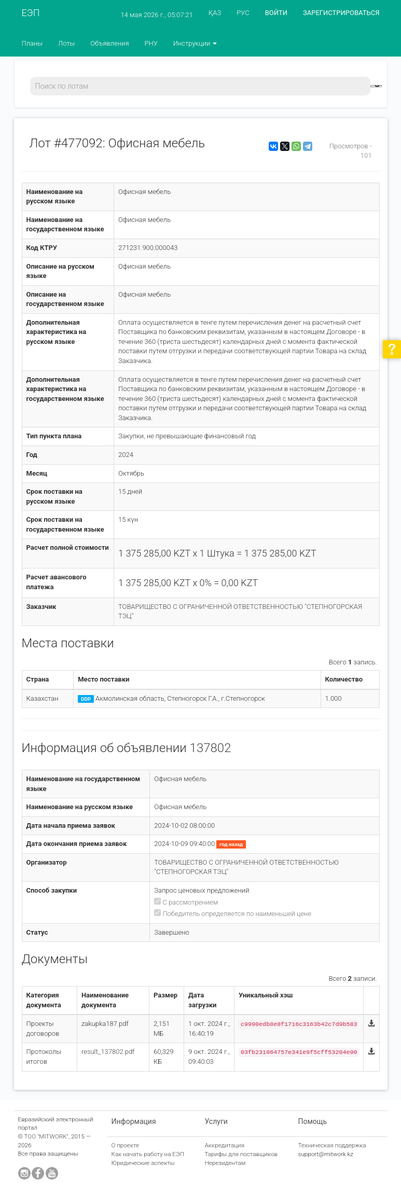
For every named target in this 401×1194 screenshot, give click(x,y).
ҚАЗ (215, 13)
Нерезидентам (225, 1163)
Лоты (66, 43)
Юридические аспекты (143, 1163)
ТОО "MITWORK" (46, 1136)
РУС (243, 13)
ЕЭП (31, 12)
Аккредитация (225, 1145)
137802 (210, 748)
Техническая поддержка (332, 1145)
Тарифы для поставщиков (241, 1154)
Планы (32, 43)
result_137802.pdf (108, 1052)
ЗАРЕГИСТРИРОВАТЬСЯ (341, 13)
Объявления (109, 43)
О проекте (126, 1145)
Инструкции (195, 43)
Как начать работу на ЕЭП (148, 1154)
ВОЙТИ (276, 13)
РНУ (150, 43)
